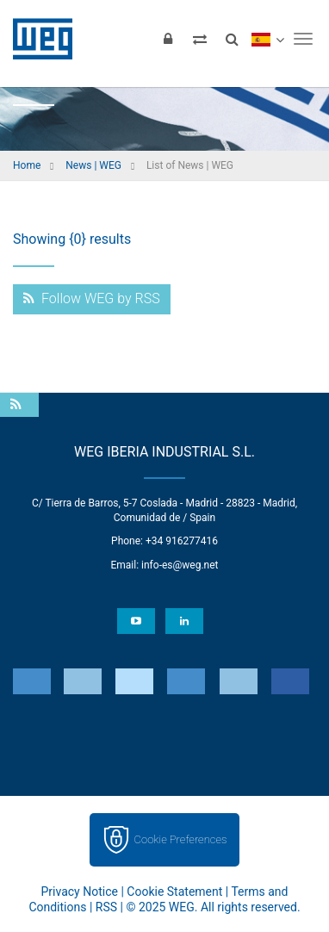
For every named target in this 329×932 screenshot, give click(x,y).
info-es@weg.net (179, 565)
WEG (36, 39)
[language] (267, 38)
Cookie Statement (174, 891)
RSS (106, 907)
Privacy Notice (79, 891)
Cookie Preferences (180, 839)
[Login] (168, 38)
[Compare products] (200, 38)
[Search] (232, 38)
